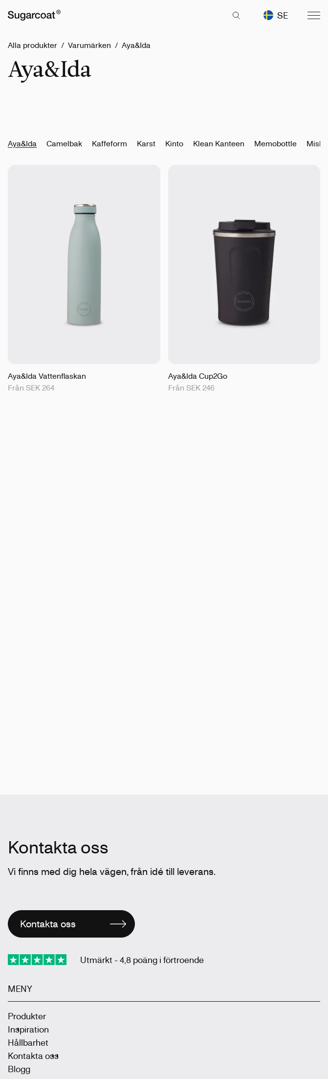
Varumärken (89, 45)
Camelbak (64, 143)
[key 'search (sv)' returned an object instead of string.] (236, 15)
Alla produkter (32, 45)
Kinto (174, 143)
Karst (146, 143)
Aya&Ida (136, 45)
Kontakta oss (33, 1055)
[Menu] (313, 15)
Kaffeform (109, 143)
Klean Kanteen (218, 143)
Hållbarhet (28, 1042)
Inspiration (28, 1029)
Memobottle (275, 143)
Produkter (27, 1015)
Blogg (19, 1068)
